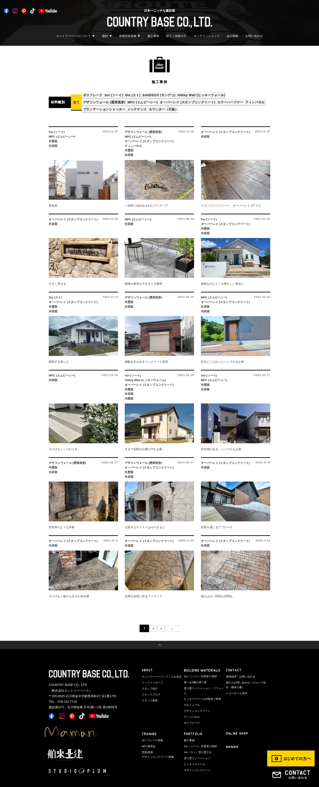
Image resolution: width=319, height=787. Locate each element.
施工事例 (153, 36)
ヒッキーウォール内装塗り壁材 (201, 689)
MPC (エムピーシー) (146, 100)
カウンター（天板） (193, 106)
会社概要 (232, 36)
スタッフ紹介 (149, 684)
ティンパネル (94, 106)
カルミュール (191, 695)
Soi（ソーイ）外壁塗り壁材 (199, 672)
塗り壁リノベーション (196, 746)
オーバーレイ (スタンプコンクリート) (193, 100)
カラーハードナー (239, 100)
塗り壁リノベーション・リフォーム (203, 684)
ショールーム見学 (235, 688)
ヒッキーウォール (193, 752)
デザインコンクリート (196, 701)
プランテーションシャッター (129, 106)
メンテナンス (164, 106)
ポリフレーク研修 (151, 729)
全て (76, 100)
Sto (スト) (138, 94)
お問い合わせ (254, 36)
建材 (105, 36)
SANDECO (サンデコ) (167, 94)
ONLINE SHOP (237, 723)
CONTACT (233, 667)
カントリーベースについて (73, 36)
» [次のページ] (175, 625)
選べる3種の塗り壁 (194, 678)
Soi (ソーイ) (117, 94)
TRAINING (149, 724)
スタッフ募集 (149, 695)
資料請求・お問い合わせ (239, 672)
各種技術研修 (127, 36)
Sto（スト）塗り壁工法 (197, 740)
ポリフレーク (94, 94)
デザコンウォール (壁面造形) (105, 100)
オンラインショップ (207, 36)
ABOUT (147, 667)
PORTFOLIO (193, 724)
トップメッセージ (151, 678)
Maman (232, 737)
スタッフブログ (150, 689)
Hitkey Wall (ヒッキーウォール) (212, 94)
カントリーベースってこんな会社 (160, 672)
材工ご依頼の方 (176, 36)
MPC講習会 (148, 735)
